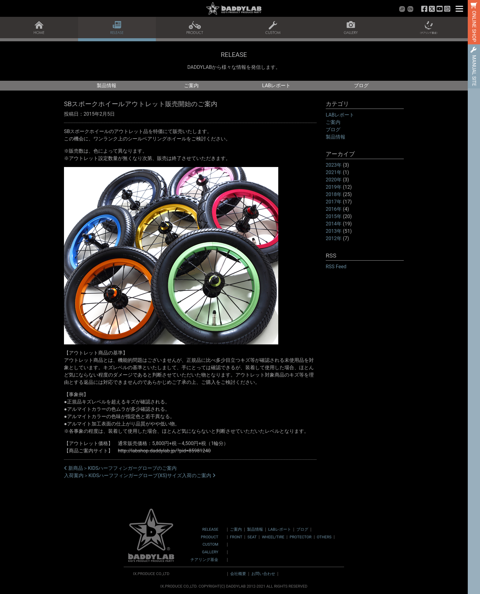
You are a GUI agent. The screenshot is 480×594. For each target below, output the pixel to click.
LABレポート (276, 85)
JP (402, 9)
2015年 (334, 216)
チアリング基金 (204, 560)
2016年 (334, 209)
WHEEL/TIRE (273, 537)
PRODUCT (209, 537)
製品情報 (106, 85)
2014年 (334, 224)
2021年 (334, 172)
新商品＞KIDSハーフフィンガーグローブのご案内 (120, 468)
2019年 (334, 187)
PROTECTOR (301, 537)
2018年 (334, 194)
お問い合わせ (263, 573)
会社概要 (238, 573)
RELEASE (210, 530)
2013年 (334, 231)
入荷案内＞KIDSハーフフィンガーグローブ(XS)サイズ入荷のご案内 (140, 475)
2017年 (334, 202)
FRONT (236, 537)
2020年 (334, 180)
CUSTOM (211, 545)
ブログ (361, 85)
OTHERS (324, 537)
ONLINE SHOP (474, 26)
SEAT (252, 537)
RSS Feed (336, 266)
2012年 (334, 238)
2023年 (334, 165)
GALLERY (210, 552)
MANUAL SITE (474, 70)
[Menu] (459, 8)
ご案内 (191, 85)
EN (410, 9)
